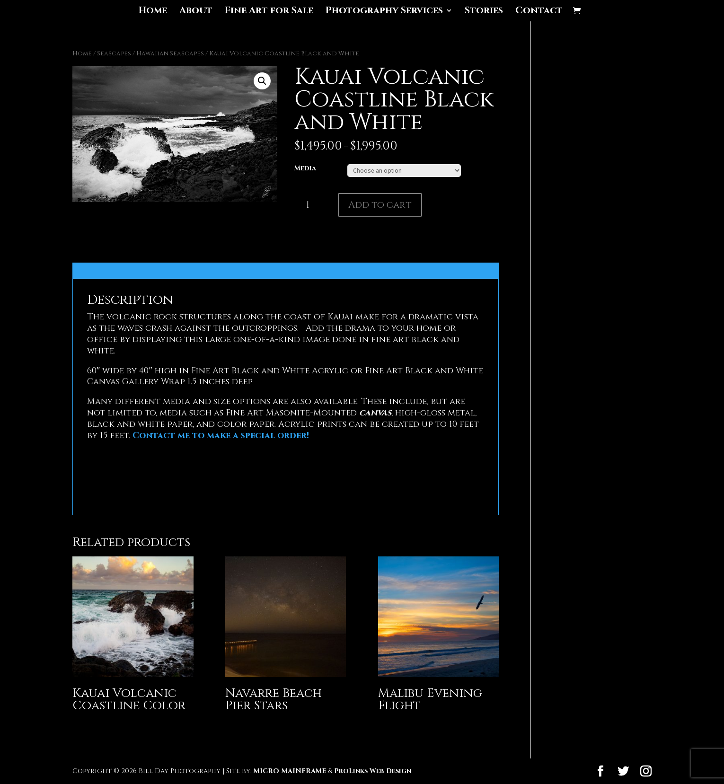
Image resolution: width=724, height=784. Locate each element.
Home (153, 12)
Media (305, 168)
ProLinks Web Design (372, 770)
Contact (539, 12)
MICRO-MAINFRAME (290, 770)
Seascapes (114, 53)
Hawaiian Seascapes (170, 53)
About (195, 12)
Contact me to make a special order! (220, 435)
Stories (484, 12)
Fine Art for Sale (269, 12)
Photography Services (384, 12)
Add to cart (380, 204)
